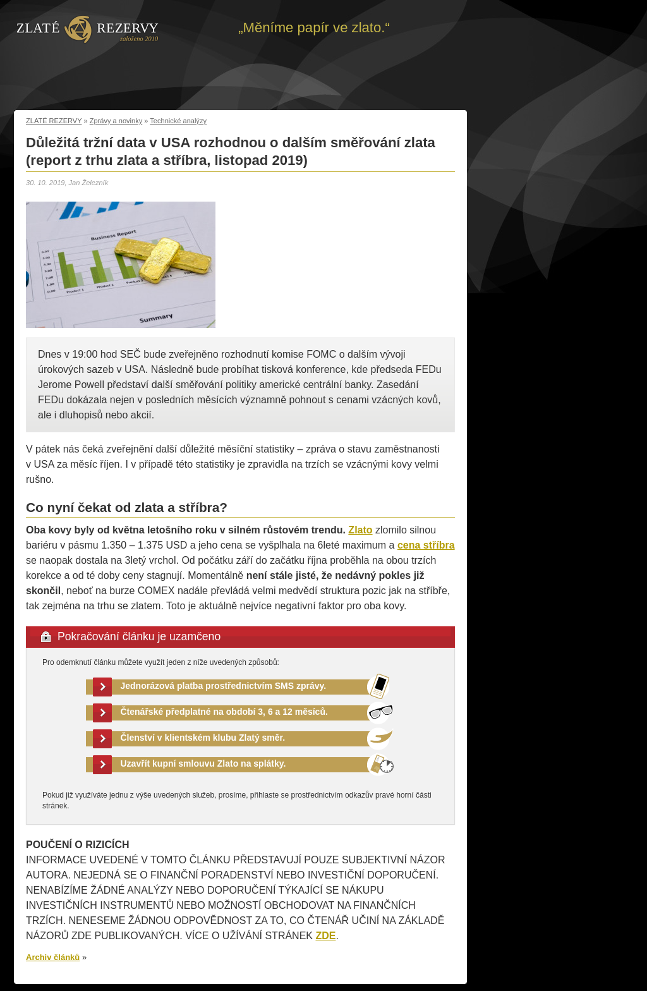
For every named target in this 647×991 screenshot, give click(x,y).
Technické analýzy (178, 121)
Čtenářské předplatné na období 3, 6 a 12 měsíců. (224, 712)
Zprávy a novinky (116, 121)
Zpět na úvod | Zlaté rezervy (87, 28)
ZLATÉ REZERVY (54, 121)
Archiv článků (53, 957)
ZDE (325, 935)
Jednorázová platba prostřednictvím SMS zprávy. (224, 686)
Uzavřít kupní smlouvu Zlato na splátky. (203, 763)
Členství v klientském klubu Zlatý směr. (203, 738)
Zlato (360, 530)
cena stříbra (426, 545)
